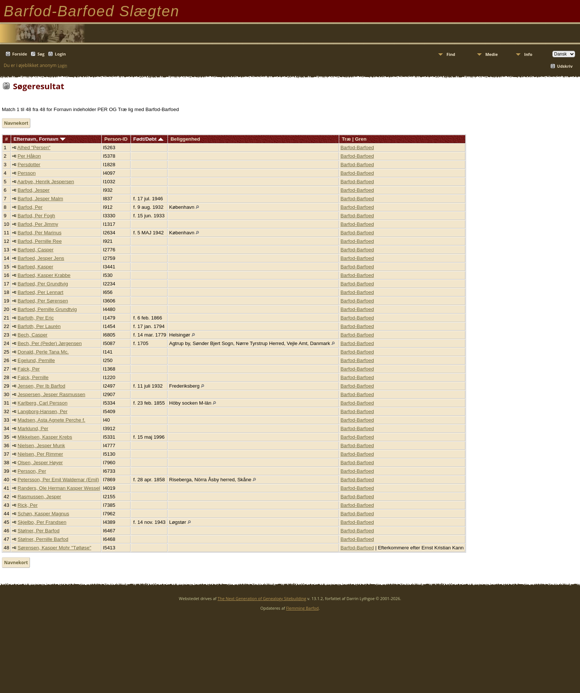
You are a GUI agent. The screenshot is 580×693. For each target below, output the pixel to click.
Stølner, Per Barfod (39, 530)
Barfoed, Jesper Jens (41, 258)
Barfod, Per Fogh (36, 215)
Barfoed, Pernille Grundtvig (47, 309)
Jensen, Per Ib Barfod (41, 386)
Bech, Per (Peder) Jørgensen (50, 343)
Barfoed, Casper (36, 249)
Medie (491, 54)
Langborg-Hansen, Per (43, 411)
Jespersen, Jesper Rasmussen (51, 394)
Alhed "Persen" (33, 147)
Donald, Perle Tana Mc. (43, 352)
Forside (19, 54)
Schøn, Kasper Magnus (43, 513)
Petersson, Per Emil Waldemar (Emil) (58, 479)
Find (450, 54)
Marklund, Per (33, 428)
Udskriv (565, 66)
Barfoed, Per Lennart (41, 292)
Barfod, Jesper (34, 190)
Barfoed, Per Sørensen (43, 301)
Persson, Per (32, 471)
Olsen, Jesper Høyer (40, 462)
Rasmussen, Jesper (39, 496)
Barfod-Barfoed (357, 147)
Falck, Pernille (33, 377)
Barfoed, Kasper (35, 267)
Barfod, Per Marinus (40, 232)
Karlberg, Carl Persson (43, 403)
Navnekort (16, 123)
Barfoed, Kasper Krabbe (44, 275)
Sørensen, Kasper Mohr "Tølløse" (54, 547)
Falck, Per (29, 369)
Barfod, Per (30, 207)
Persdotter (29, 164)
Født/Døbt (148, 139)
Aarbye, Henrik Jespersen (45, 181)
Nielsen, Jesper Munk (41, 445)
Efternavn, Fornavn (39, 139)
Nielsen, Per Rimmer (40, 454)
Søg (40, 54)
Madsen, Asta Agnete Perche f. (51, 420)
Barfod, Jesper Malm (40, 198)
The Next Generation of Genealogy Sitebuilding (262, 598)
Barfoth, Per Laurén (39, 326)
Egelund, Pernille (36, 360)
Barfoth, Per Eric (36, 318)
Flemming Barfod (302, 608)
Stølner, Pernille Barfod (43, 539)
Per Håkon (29, 156)
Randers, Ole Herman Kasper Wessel (59, 488)
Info (528, 54)
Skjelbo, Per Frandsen (42, 522)
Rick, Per (28, 505)
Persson (27, 173)
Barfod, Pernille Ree (40, 241)
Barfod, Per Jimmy (38, 224)
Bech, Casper (33, 335)
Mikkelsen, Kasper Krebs (45, 437)
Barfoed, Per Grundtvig (43, 284)
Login (60, 54)
